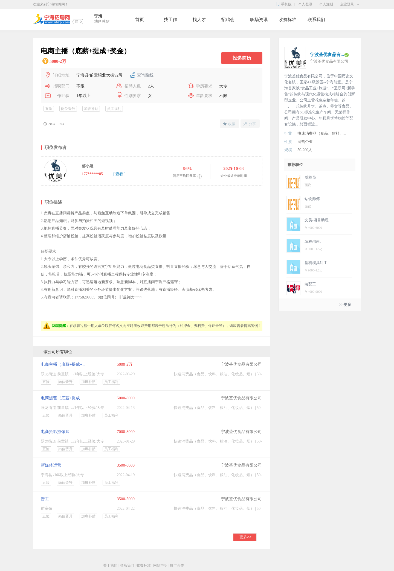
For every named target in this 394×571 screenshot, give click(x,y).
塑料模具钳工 (316, 263)
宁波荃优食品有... (327, 54)
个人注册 (326, 4)
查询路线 (145, 75)
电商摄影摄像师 (55, 431)
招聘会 (227, 19)
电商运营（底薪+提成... (62, 398)
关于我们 (110, 565)
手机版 (286, 4)
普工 (45, 499)
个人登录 (305, 4)
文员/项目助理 (317, 220)
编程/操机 (313, 241)
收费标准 (287, 19)
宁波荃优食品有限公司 (241, 364)
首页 (139, 19)
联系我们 (316, 19)
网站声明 (160, 565)
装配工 (310, 284)
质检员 (310, 177)
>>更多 (345, 305)
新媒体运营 (51, 465)
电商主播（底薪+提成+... (63, 364)
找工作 (170, 19)
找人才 (199, 19)
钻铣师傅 (312, 199)
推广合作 (177, 565)
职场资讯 (259, 19)
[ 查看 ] (119, 174)
